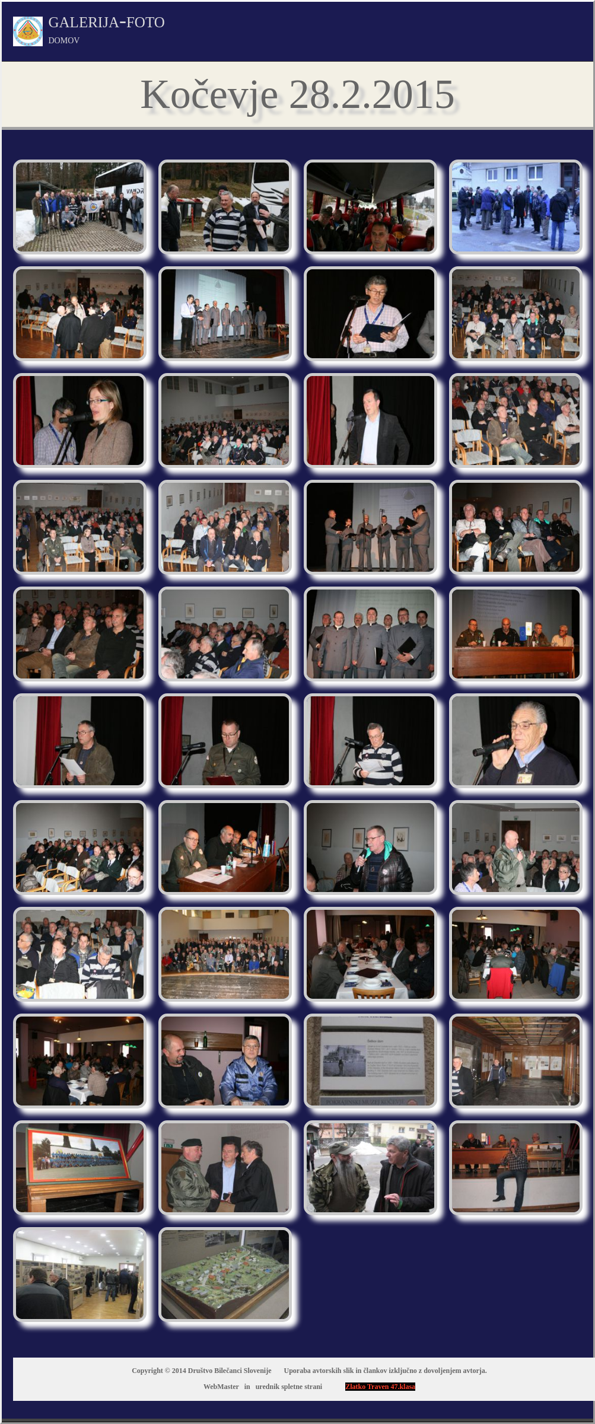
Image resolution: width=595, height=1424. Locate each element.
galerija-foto (107, 27)
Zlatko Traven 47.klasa (380, 1386)
